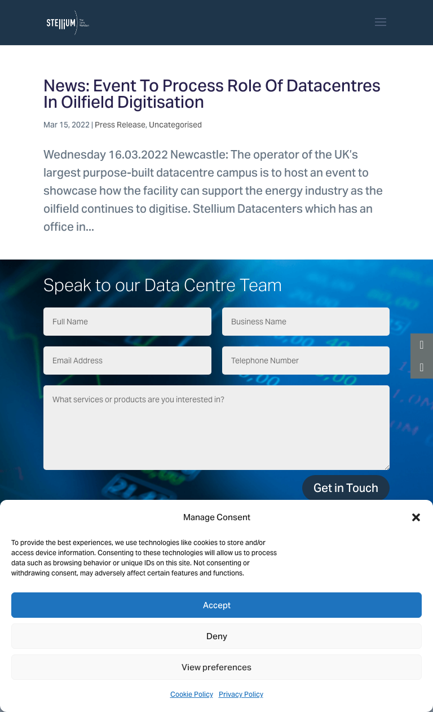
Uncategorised (175, 125)
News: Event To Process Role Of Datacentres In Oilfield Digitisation (212, 93)
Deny (216, 636)
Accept (217, 605)
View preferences (216, 667)
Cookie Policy (191, 694)
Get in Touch (345, 488)
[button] (416, 517)
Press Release (120, 125)
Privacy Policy (241, 694)
